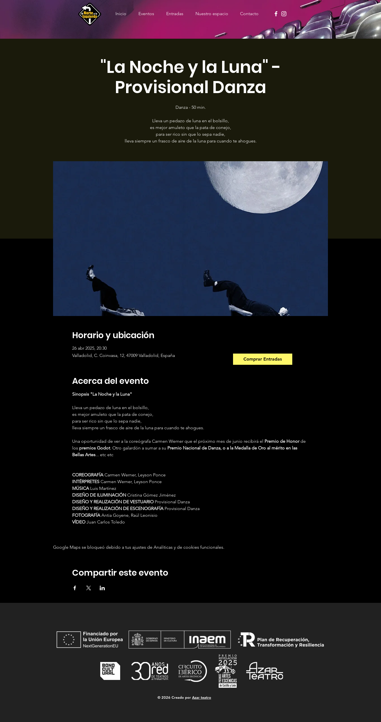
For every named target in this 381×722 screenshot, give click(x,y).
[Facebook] (276, 13)
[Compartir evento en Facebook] (74, 588)
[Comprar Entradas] (262, 359)
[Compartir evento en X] (88, 588)
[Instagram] (283, 13)
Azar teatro (201, 697)
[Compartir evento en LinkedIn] (102, 588)
